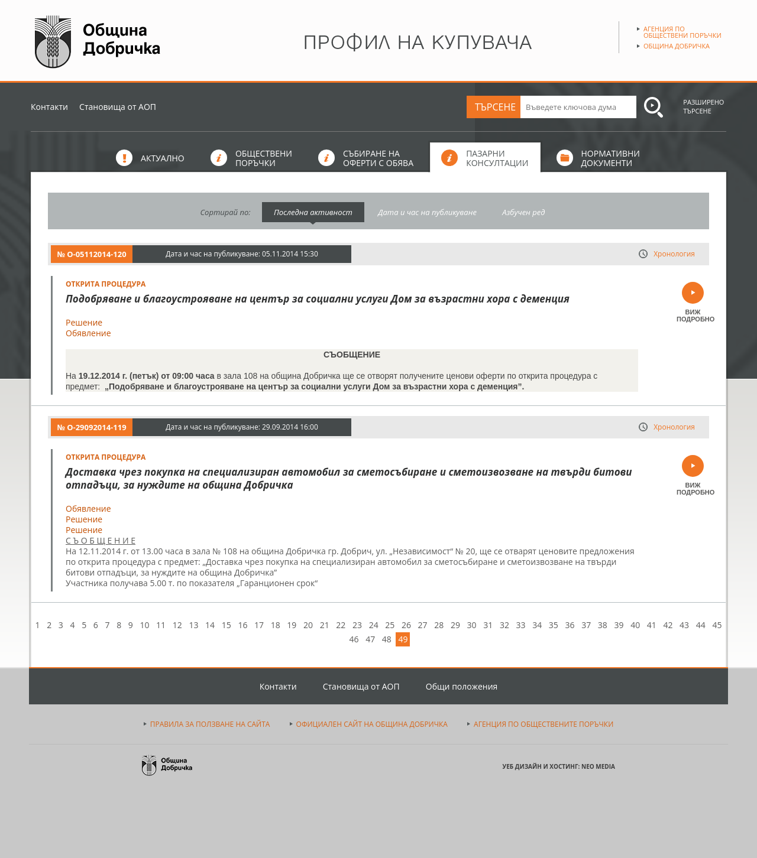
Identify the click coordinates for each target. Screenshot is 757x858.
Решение (84, 322)
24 (373, 624)
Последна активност (313, 212)
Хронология (674, 254)
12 (177, 624)
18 (275, 624)
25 (389, 624)
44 (701, 624)
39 (618, 624)
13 (193, 624)
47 (370, 639)
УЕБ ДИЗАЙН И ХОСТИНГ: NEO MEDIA (559, 766)
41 (651, 624)
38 (602, 624)
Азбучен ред (523, 212)
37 (586, 624)
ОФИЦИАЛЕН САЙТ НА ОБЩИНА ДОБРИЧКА (372, 724)
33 (521, 624)
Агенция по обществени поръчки (682, 31)
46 (354, 639)
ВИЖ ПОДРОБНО (693, 315)
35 (553, 624)
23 (357, 624)
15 (226, 624)
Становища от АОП (117, 106)
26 (406, 624)
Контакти (49, 106)
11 (161, 624)
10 (144, 624)
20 (308, 624)
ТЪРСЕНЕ (495, 106)
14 (210, 624)
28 (439, 624)
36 (570, 624)
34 (537, 624)
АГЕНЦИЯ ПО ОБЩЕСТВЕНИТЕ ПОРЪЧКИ (543, 724)
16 (242, 624)
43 (684, 624)
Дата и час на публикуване (427, 212)
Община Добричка (676, 46)
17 (259, 624)
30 (472, 624)
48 (387, 639)
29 (455, 624)
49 (402, 639)
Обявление (88, 333)
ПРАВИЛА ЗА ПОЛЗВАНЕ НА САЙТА (210, 724)
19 (291, 624)
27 (423, 624)
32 (504, 624)
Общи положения (462, 686)
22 (340, 624)
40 (635, 624)
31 (488, 624)
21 (324, 624)
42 (667, 624)
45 (717, 624)
